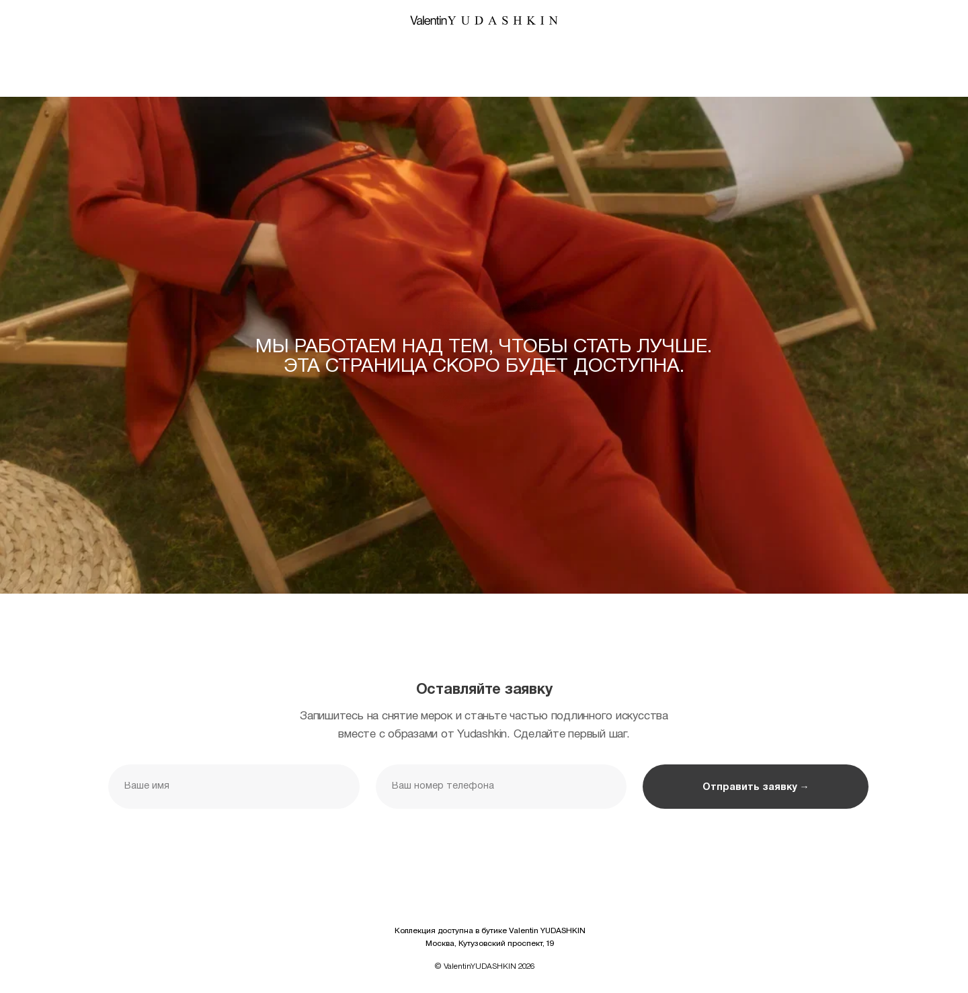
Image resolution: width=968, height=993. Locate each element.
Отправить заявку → (755, 787)
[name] (234, 786)
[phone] (501, 786)
